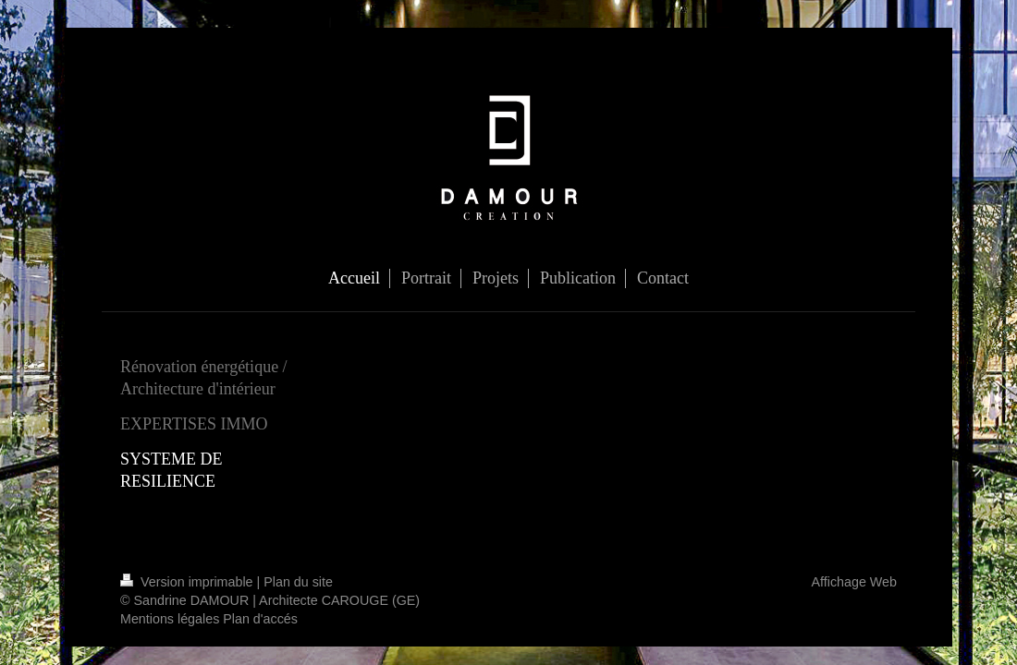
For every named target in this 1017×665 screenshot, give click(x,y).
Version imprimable (188, 581)
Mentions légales (169, 618)
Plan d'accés (260, 618)
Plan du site (298, 581)
